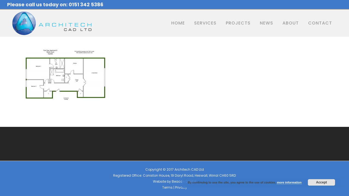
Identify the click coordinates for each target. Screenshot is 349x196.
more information (289, 182)
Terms (167, 187)
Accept (321, 182)
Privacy (181, 187)
